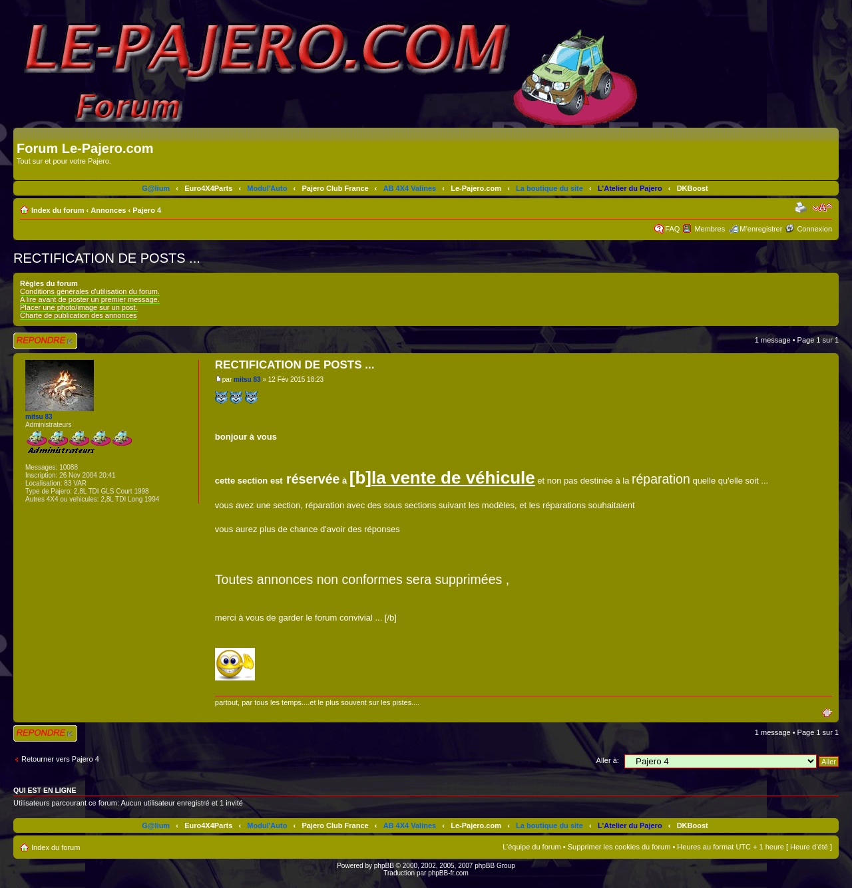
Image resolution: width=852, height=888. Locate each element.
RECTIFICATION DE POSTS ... (106, 258)
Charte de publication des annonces (78, 315)
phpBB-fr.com (448, 873)
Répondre (45, 341)
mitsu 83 (247, 379)
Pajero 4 (146, 210)
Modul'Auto (267, 188)
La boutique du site (549, 188)
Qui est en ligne (45, 790)
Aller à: (607, 760)
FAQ (672, 229)
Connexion (814, 229)
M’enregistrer (761, 229)
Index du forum (57, 210)
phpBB (384, 865)
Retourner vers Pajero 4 (60, 759)
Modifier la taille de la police (822, 208)
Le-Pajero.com (476, 188)
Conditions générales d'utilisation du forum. (90, 291)
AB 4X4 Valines (410, 188)
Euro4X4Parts (208, 188)
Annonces (108, 210)
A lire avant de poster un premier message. (90, 299)
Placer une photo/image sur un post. (79, 307)
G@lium (156, 188)
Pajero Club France (335, 188)
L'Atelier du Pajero (630, 188)
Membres (709, 229)
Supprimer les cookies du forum (619, 847)
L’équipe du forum (531, 847)
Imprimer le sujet (802, 208)
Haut (830, 712)
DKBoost (692, 188)
